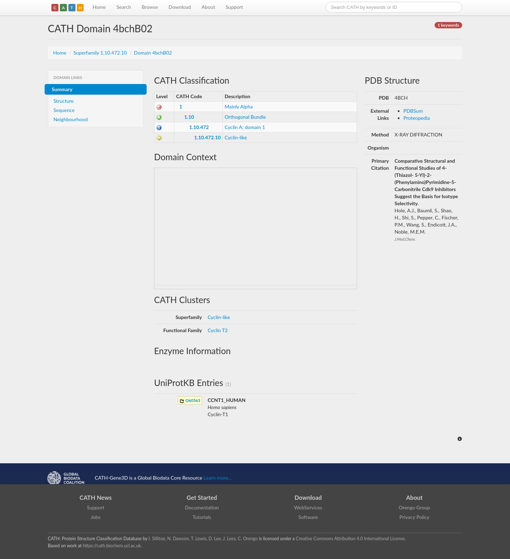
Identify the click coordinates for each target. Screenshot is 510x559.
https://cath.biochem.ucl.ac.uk (112, 545)
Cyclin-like (236, 137)
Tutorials (202, 517)
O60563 (190, 400)
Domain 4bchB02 (153, 53)
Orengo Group (414, 507)
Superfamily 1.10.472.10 (100, 53)
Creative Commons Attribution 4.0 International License (350, 538)
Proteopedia (416, 118)
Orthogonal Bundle (245, 117)
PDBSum (413, 111)
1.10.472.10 (207, 137)
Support (234, 7)
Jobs (96, 517)
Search (124, 7)
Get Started (202, 497)
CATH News (96, 497)
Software (308, 517)
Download (180, 7)
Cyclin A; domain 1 (245, 127)
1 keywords (448, 25)
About (208, 7)
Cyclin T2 (218, 330)
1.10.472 (199, 127)
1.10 (189, 117)
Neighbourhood (70, 119)
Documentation (202, 507)
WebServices (308, 507)
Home (99, 7)
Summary (62, 89)
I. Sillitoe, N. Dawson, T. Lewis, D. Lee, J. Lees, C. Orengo (203, 538)
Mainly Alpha (239, 107)
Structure (63, 101)
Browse (150, 7)
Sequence (64, 110)
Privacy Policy (414, 517)
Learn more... (218, 478)
